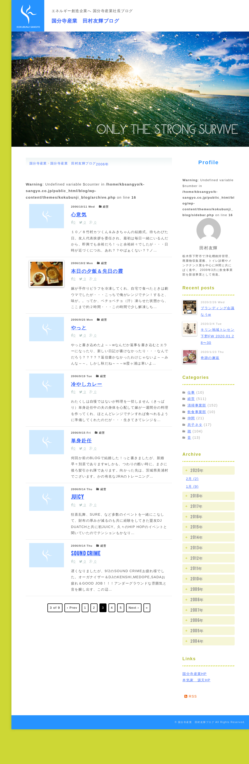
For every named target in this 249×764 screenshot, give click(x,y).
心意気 (80, 218)
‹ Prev (71, 727)
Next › (134, 727)
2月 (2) (192, 478)
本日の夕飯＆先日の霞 (101, 291)
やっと (81, 365)
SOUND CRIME (88, 659)
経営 (191, 399)
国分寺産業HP (195, 673)
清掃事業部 (197, 405)
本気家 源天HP (197, 680)
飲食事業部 (197, 412)
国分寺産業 (38, 163)
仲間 (191, 418)
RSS (191, 696)
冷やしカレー (90, 439)
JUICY (79, 586)
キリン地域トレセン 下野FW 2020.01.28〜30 (217, 336)
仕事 (191, 392)
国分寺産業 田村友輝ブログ (98, 19)
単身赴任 (83, 512)
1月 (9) (192, 486)
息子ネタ (195, 424)
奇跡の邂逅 (211, 358)
